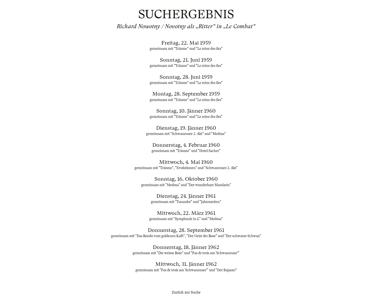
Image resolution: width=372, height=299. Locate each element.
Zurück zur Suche (186, 292)
